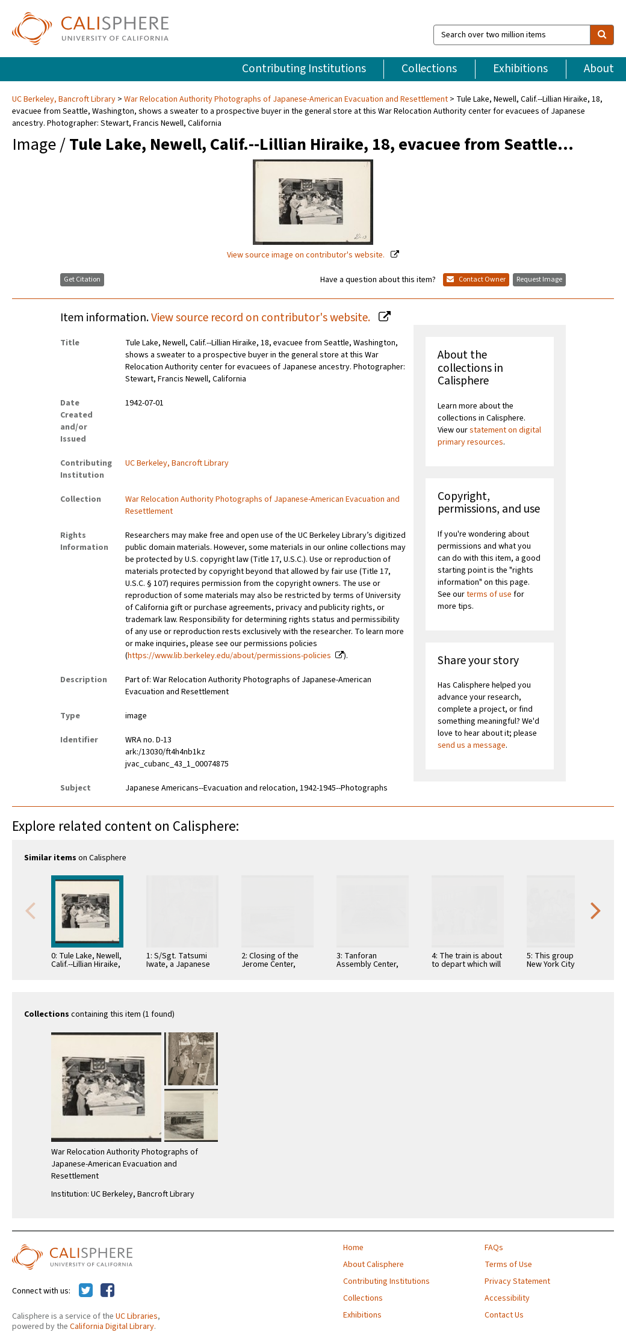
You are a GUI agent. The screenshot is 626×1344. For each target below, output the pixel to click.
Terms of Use (508, 1264)
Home (353, 1248)
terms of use (489, 594)
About (599, 68)
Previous (30, 910)
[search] (602, 35)
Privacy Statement (517, 1281)
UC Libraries (137, 1316)
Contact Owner (476, 279)
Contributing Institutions (304, 68)
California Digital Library (112, 1327)
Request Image (539, 279)
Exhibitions (520, 68)
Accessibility (507, 1298)
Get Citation (82, 279)
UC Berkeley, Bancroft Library (64, 99)
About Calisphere (373, 1264)
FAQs (494, 1248)
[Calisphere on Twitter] (86, 1291)
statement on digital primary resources (489, 436)
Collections (429, 68)
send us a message (472, 745)
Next (596, 910)
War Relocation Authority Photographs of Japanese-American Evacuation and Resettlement (286, 99)
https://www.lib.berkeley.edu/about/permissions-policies (229, 656)
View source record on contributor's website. (262, 317)
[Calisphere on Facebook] (107, 1291)
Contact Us (504, 1315)
